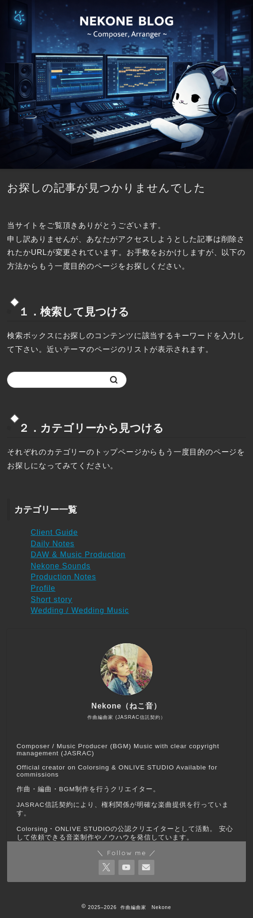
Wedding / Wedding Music (80, 610)
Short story (51, 599)
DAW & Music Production (78, 555)
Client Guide (54, 532)
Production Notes (63, 577)
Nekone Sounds (61, 566)
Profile (43, 588)
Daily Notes (53, 544)
